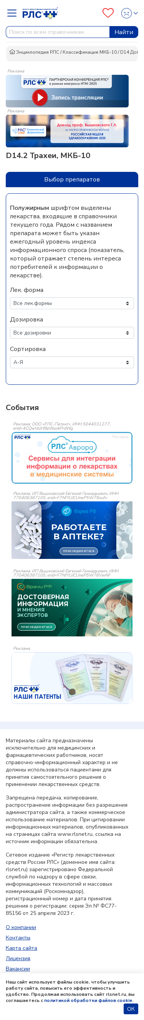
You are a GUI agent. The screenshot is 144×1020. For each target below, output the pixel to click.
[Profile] (127, 13)
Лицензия (18, 958)
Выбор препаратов (72, 179)
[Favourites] (108, 13)
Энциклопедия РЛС (34, 52)
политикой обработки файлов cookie (88, 1000)
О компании (21, 927)
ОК (131, 1009)
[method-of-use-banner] (67, 90)
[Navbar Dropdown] (14, 13)
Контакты (18, 937)
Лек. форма (26, 290)
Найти (123, 32)
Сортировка (28, 349)
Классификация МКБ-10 (90, 52)
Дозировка (26, 319)
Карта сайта (21, 948)
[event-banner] (72, 458)
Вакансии (18, 968)
